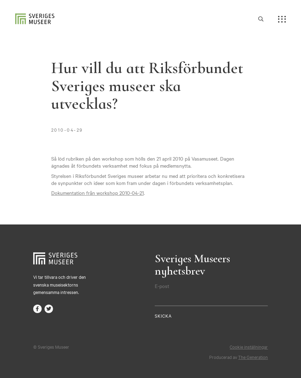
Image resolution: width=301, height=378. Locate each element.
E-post (162, 286)
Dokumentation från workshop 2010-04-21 (97, 192)
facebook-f (37, 309)
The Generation (253, 357)
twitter (49, 309)
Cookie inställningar (249, 346)
